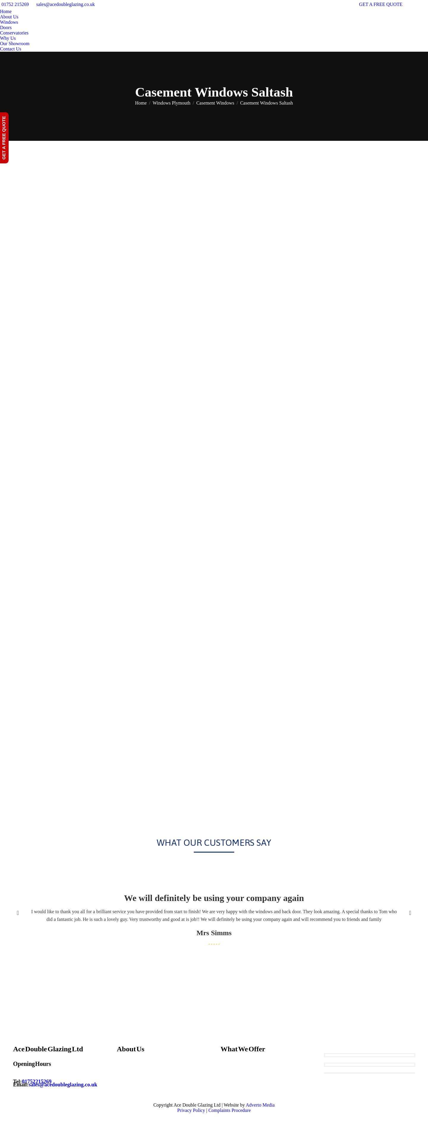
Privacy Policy (191, 1110)
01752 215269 (15, 4)
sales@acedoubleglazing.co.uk (65, 4)
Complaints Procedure (229, 1110)
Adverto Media (260, 1104)
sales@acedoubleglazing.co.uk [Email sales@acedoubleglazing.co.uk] (63, 1085)
